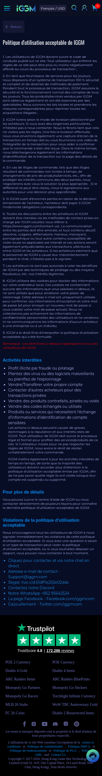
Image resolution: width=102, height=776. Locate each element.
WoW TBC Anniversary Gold (75, 705)
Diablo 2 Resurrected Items (73, 713)
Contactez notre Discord (31, 587)
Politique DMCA (79, 746)
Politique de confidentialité (45, 746)
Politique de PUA (64, 751)
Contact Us (58, 755)
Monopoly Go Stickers (69, 688)
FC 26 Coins (15, 713)
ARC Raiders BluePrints (71, 679)
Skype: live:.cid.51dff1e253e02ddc (38, 582)
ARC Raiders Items (20, 679)
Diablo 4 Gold (16, 671)
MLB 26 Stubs (16, 705)
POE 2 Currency (18, 662)
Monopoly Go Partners (22, 688)
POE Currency (63, 662)
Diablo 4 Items (63, 671)
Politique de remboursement (28, 751)
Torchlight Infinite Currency (73, 696)
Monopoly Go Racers (21, 696)
